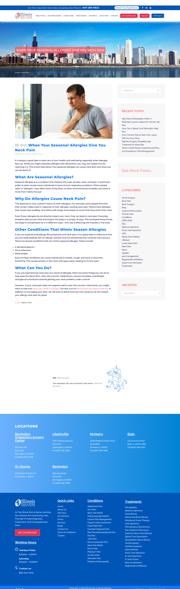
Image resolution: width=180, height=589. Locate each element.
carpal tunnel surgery (132, 205)
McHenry (96, 417)
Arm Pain (92, 493)
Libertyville (60, 417)
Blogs (60, 509)
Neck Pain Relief (95, 528)
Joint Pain (92, 522)
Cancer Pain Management (100, 502)
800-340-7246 (26, 556)
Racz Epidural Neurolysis (137, 513)
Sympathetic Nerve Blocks (137, 523)
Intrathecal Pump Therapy (137, 503)
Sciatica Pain (94, 538)
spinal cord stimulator (132, 257)
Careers (61, 519)
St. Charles (22, 450)
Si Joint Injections (133, 539)
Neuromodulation (133, 546)
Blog (124, 202)
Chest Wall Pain (95, 509)
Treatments (127, 260)
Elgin (131, 417)
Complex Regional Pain (98, 512)
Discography (131, 490)
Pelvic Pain (93, 532)
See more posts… (137, 165)
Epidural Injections (130, 221)
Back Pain (126, 195)
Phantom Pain (94, 535)
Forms (60, 502)
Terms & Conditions (67, 515)
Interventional (131, 533)
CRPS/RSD (127, 215)
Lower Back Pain (129, 238)
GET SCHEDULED (27, 516)
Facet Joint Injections (131, 225)
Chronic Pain (127, 208)
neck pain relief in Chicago (46, 283)
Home (17, 67)
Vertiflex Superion (133, 529)
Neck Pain (25, 67)
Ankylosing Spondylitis (98, 499)
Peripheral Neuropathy (98, 545)
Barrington (60, 450)
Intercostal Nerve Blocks (136, 500)
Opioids (125, 247)
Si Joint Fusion (131, 542)
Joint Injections (132, 507)
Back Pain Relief (95, 496)
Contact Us (63, 512)
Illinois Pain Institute (131, 231)
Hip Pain (91, 519)
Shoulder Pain (94, 541)
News (124, 244)
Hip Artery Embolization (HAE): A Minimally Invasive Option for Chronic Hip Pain (141, 116)
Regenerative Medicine (132, 254)
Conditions (127, 212)
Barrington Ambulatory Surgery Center (29, 421)
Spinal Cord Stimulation (136, 520)
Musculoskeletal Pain (98, 525)
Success (61, 506)
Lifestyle (126, 234)
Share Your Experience (126, 2)
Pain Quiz (62, 496)
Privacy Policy (157, 572)
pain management (130, 251)
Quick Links (66, 484)
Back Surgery (128, 199)
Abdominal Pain (95, 489)
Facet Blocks (131, 497)
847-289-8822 (90, 2)
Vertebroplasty (132, 526)
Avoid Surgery (128, 192)
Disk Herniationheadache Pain (101, 515)
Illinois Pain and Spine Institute (92, 283)
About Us (62, 493)
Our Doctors (63, 499)
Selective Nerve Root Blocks (138, 516)
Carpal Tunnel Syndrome (99, 506)
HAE (124, 228)
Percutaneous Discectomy (137, 510)
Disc (124, 218)
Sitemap (139, 572)
